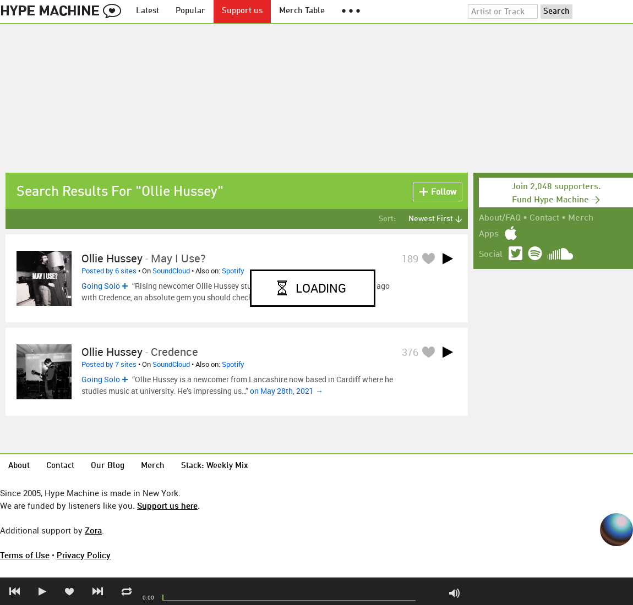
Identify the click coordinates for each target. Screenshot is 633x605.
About (19, 466)
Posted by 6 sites (109, 271)
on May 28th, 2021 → (286, 391)
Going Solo (100, 285)
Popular (190, 11)
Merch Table (302, 11)
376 (410, 352)
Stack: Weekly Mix (214, 466)
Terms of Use (25, 554)
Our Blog (107, 466)
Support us (242, 11)
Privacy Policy (84, 554)
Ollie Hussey (112, 258)
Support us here (167, 505)
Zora (93, 530)
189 (410, 258)
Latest (147, 11)
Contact (544, 218)
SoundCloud (171, 271)
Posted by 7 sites (109, 364)
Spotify (233, 271)
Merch (580, 218)
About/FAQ (500, 218)
